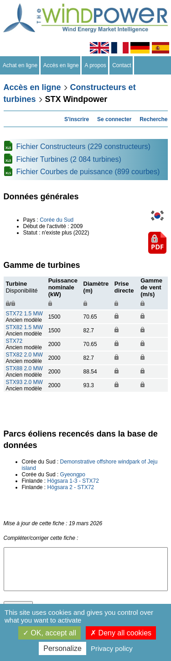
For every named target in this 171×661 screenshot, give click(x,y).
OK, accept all (49, 633)
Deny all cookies (120, 633)
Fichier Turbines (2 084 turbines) (68, 159)
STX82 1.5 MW (24, 327)
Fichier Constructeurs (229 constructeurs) (83, 146)
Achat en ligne (20, 65)
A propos (95, 65)
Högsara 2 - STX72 (70, 487)
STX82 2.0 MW (24, 355)
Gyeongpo (72, 474)
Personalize (62, 648)
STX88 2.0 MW (24, 368)
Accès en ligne (61, 65)
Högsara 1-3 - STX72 (73, 481)
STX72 (14, 341)
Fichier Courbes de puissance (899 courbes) (88, 172)
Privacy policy (112, 648)
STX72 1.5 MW (24, 313)
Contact (122, 65)
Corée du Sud (56, 220)
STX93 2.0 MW (24, 382)
